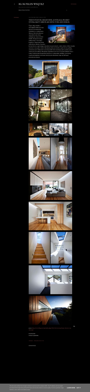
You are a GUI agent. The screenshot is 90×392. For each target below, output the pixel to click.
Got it (79, 388)
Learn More (71, 388)
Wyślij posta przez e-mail (39, 340)
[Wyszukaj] (73, 4)
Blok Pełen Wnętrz (31, 4)
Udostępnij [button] (16, 17)
